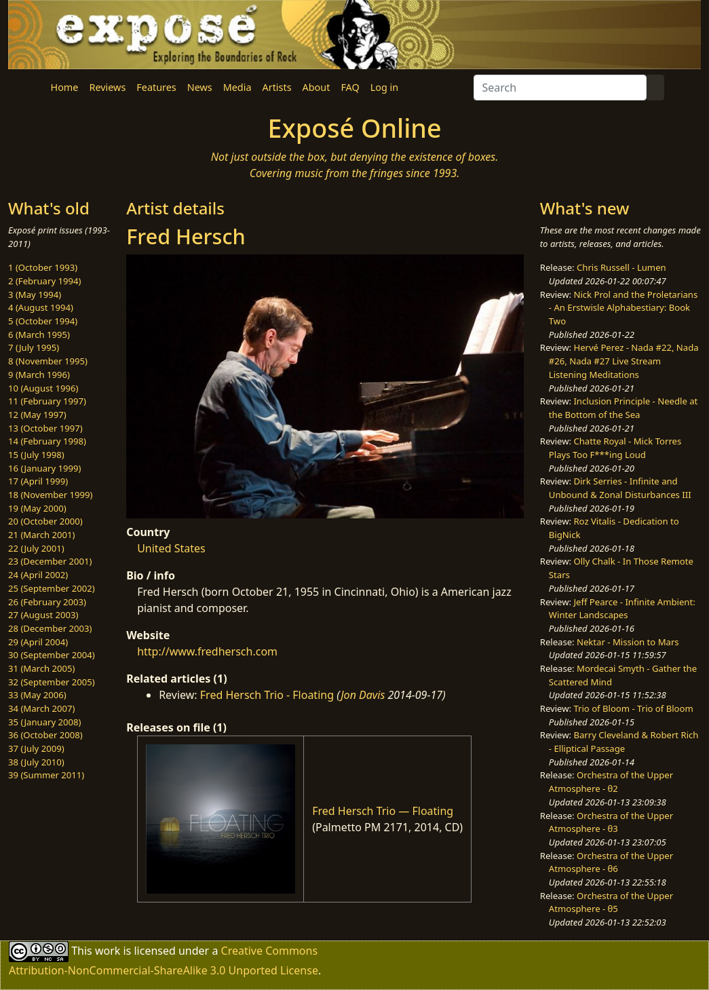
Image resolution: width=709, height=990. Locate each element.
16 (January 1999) (44, 468)
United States (171, 548)
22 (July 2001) (36, 548)
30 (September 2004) (51, 655)
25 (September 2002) (51, 588)
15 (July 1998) (36, 455)
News (199, 87)
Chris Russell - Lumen (621, 267)
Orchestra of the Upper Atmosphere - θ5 (611, 902)
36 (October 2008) (45, 735)
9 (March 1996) (39, 374)
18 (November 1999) (50, 495)
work (107, 950)
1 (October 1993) (42, 267)
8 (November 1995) (48, 361)
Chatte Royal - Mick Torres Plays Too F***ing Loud (615, 448)
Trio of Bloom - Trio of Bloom (633, 708)
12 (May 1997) (37, 414)
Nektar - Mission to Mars (628, 642)
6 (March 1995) (39, 334)
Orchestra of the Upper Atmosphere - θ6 (611, 862)
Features (156, 87)
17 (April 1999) (38, 481)
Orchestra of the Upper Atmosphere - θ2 (611, 782)
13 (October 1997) (45, 428)
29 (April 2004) (38, 642)
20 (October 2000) (45, 521)
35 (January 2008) (44, 722)
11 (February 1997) (47, 401)
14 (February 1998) (47, 441)
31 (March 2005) (41, 668)
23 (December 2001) (50, 561)
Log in (384, 87)
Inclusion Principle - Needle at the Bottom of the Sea (623, 408)
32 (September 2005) (51, 682)
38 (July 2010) (36, 762)
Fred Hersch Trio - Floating (267, 694)
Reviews (107, 87)
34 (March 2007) (41, 708)
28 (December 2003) (50, 628)
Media (237, 87)
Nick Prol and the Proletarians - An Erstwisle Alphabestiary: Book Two (623, 307)
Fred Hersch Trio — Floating (382, 810)
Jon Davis (363, 694)
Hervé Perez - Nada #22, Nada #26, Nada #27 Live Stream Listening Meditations (624, 360)
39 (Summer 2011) (46, 775)
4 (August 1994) (40, 307)
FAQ (350, 87)
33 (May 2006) (37, 695)
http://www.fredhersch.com (207, 651)
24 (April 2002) (38, 575)
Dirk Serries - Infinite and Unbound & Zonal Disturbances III (620, 488)
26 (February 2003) (47, 602)
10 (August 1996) (43, 388)
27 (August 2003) (43, 615)
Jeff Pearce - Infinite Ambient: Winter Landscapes (622, 609)
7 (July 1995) (33, 347)
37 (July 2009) (36, 748)
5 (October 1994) (42, 321)
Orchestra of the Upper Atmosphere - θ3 (611, 822)
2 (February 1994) (44, 281)
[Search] (560, 87)
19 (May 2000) (37, 508)
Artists (277, 87)
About (316, 87)
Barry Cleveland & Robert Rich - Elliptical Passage (624, 742)
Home (65, 87)
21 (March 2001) (41, 535)
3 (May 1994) (34, 294)
